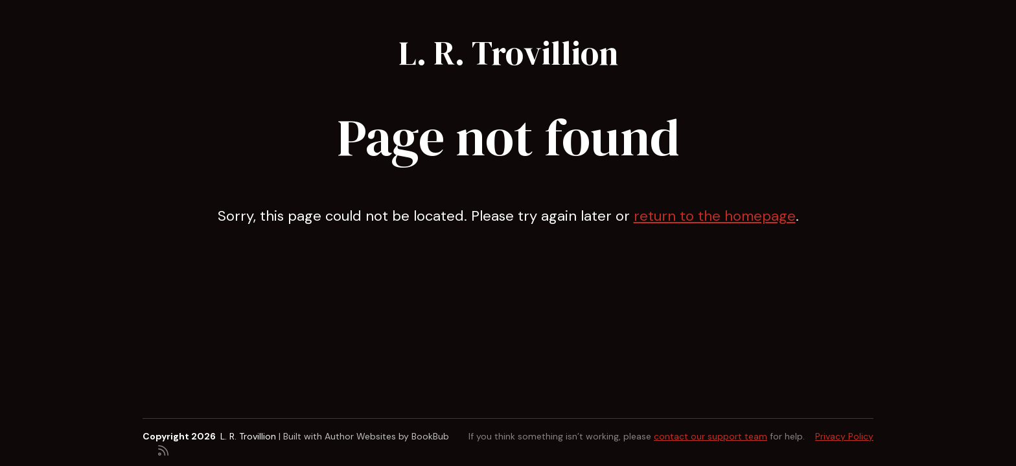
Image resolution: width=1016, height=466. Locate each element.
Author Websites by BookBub (387, 436)
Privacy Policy (844, 436)
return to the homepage (715, 215)
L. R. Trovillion (508, 53)
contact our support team (710, 436)
